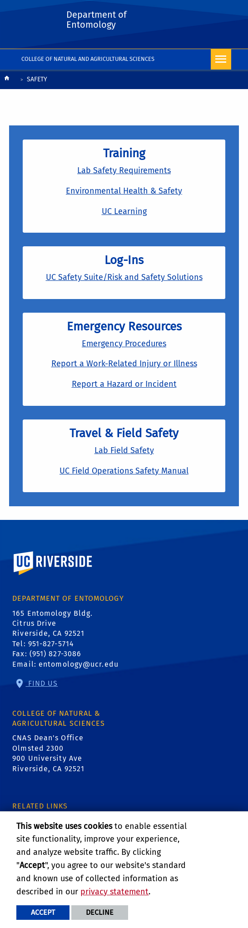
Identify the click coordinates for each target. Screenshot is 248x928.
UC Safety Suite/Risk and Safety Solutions (124, 277)
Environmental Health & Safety (124, 191)
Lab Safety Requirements (124, 170)
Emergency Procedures (124, 344)
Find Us (41, 683)
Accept (43, 912)
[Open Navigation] (221, 59)
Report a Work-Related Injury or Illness (124, 364)
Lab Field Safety (124, 450)
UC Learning (124, 211)
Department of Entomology (96, 19)
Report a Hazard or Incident (124, 384)
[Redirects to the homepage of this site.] (7, 80)
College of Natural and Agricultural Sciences (87, 58)
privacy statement (114, 892)
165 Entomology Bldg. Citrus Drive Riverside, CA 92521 (52, 623)
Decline (100, 912)
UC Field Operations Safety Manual (124, 471)
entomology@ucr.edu (79, 664)
